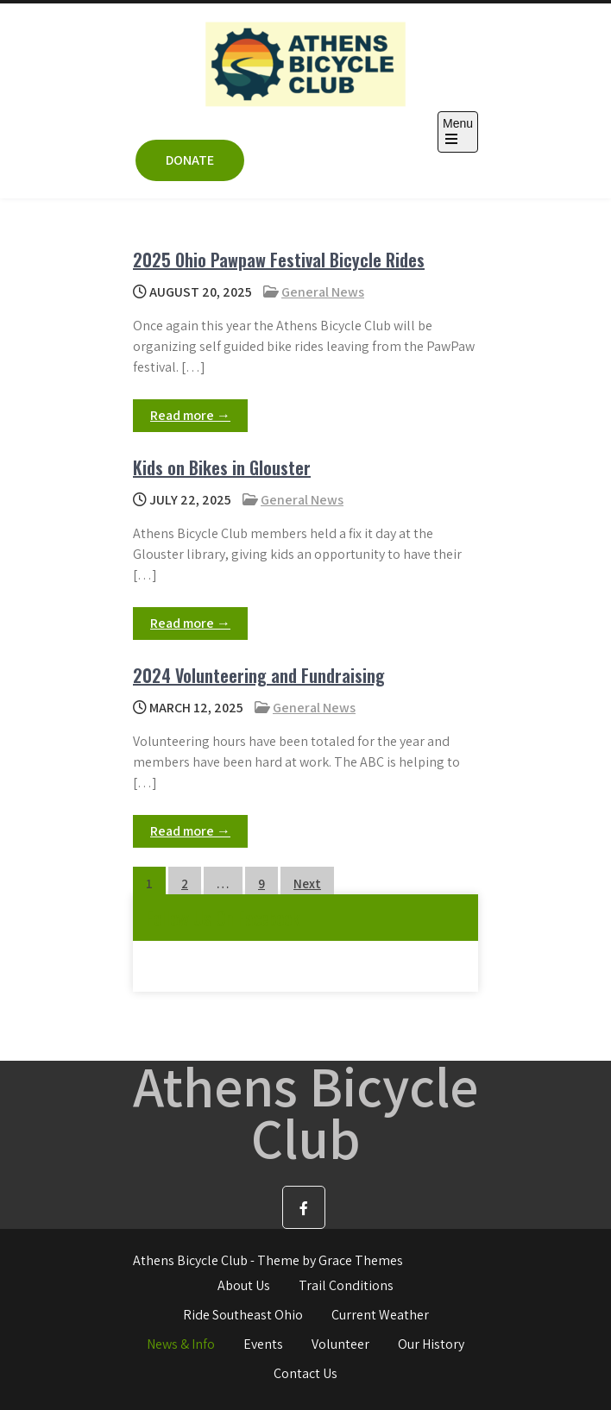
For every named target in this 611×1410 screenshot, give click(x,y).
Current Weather (380, 1315)
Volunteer (340, 1344)
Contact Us (305, 1373)
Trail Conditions (346, 1285)
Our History (431, 1344)
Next (307, 883)
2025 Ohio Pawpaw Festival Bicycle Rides (279, 260)
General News (322, 292)
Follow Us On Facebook (222, 917)
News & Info (181, 1344)
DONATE (190, 160)
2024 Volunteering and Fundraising (259, 675)
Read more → (190, 415)
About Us (243, 1285)
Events (263, 1344)
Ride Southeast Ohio (243, 1315)
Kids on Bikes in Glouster (222, 467)
